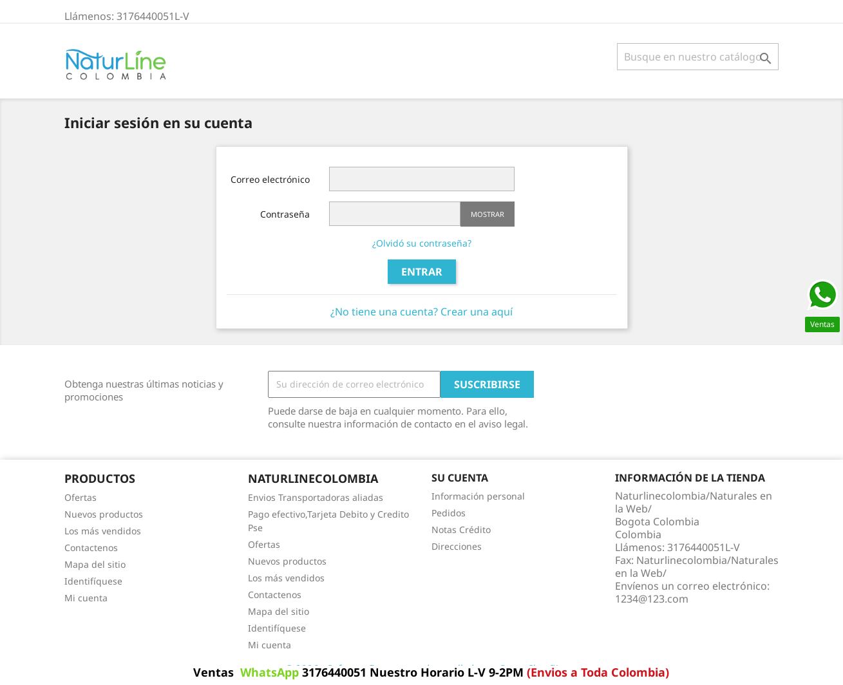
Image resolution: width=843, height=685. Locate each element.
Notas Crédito (461, 529)
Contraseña (285, 214)
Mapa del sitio (95, 564)
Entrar (421, 272)
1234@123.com (651, 599)
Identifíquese (93, 581)
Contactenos (91, 547)
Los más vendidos (102, 531)
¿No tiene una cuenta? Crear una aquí (421, 312)
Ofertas (80, 497)
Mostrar (487, 214)
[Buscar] (698, 56)
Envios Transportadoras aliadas (315, 497)
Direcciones (456, 546)
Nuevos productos (103, 514)
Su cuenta (459, 478)
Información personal (478, 496)
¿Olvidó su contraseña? (421, 243)
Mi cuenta (86, 598)
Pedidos (448, 513)
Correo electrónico (270, 179)
